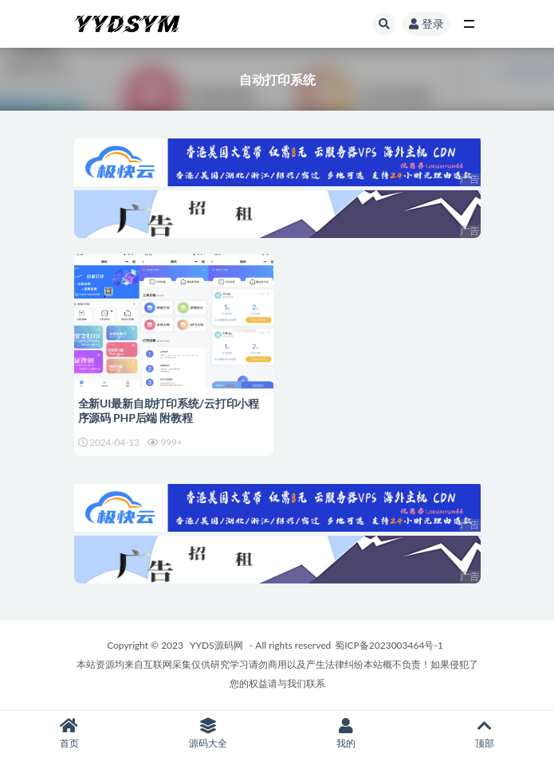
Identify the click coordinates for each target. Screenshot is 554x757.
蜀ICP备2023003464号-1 (389, 645)
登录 (426, 23)
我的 (346, 733)
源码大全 (208, 733)
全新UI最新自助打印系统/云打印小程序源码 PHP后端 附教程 (168, 410)
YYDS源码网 (216, 645)
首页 (69, 733)
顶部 (484, 733)
